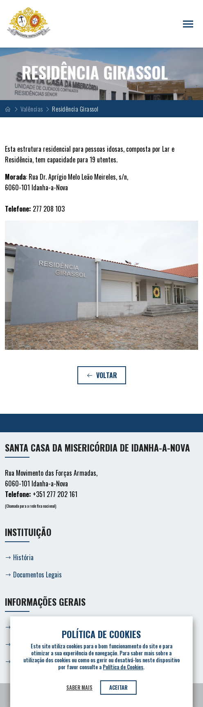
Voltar (101, 375)
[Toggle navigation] (188, 24)
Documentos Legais (33, 574)
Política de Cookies (123, 667)
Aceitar (118, 687)
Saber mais (79, 687)
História (19, 557)
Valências (31, 108)
